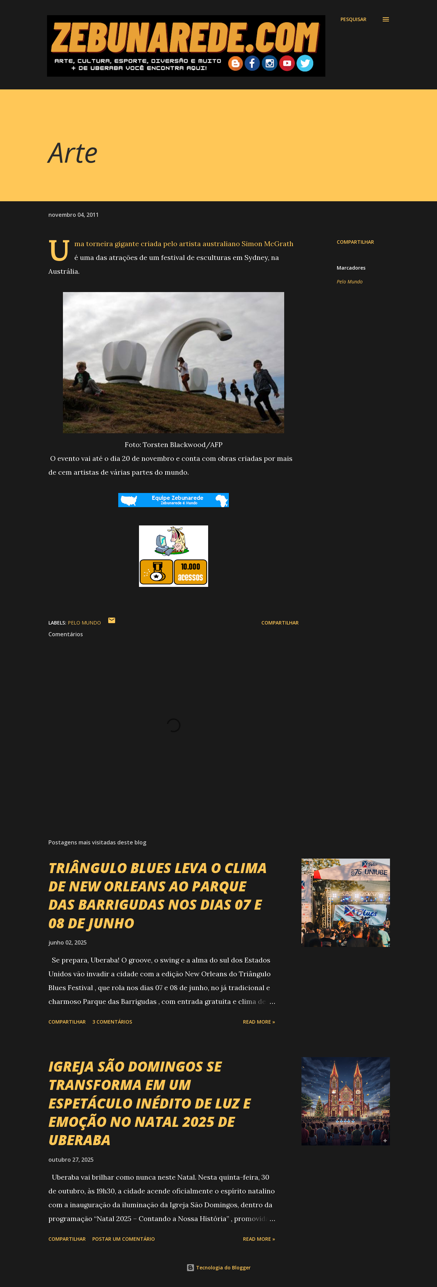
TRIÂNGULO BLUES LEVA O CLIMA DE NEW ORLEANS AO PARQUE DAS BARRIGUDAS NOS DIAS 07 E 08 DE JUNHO (157, 895)
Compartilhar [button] (355, 242)
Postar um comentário (123, 1239)
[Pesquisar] (353, 19)
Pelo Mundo (350, 281)
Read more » (259, 1021)
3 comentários (112, 1021)
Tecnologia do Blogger (218, 1267)
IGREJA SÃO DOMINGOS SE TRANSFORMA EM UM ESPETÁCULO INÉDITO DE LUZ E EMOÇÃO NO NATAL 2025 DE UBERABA (149, 1103)
